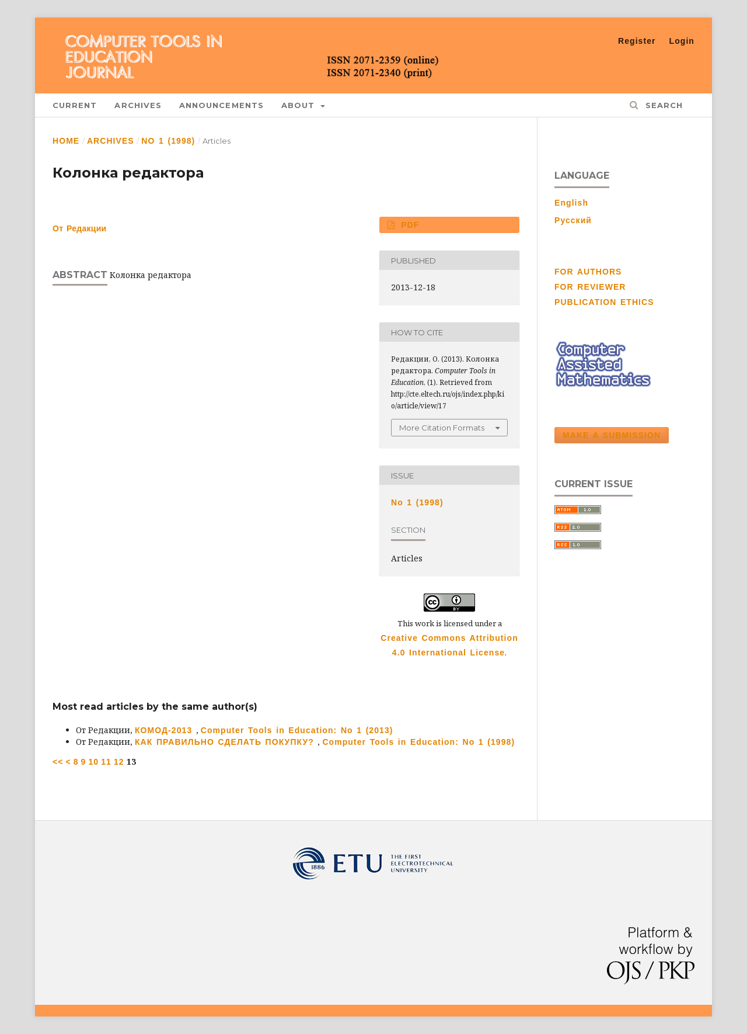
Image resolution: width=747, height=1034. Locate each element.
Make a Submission (612, 435)
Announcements (221, 105)
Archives (138, 105)
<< (58, 761)
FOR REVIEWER (590, 287)
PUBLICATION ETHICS (604, 302)
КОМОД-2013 (165, 730)
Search (662, 105)
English (571, 202)
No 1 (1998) (168, 140)
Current (75, 105)
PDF (408, 225)
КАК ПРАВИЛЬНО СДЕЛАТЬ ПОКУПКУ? (226, 742)
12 (119, 761)
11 (106, 761)
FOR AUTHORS (588, 271)
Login (681, 41)
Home (66, 140)
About (300, 105)
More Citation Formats (441, 427)
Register (637, 41)
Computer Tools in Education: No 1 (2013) (297, 730)
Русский (573, 220)
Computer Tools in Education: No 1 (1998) (418, 742)
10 (93, 761)
